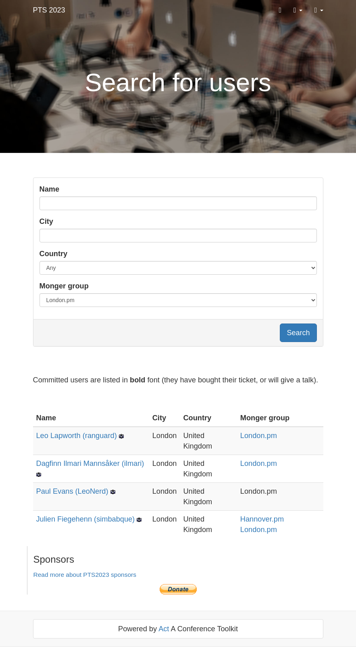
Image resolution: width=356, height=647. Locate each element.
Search (298, 333)
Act (163, 629)
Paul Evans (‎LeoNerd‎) (72, 491)
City (46, 221)
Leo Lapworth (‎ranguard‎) (76, 436)
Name (50, 189)
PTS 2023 (49, 10)
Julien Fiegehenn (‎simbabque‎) (85, 519)
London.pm (258, 436)
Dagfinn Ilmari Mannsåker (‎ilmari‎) (90, 463)
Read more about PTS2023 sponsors (84, 574)
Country (54, 254)
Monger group (64, 286)
